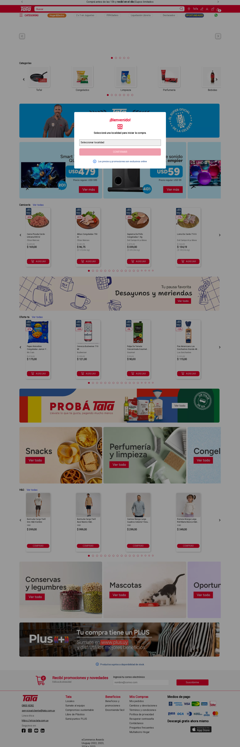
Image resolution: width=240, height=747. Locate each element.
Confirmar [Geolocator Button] (120, 151)
